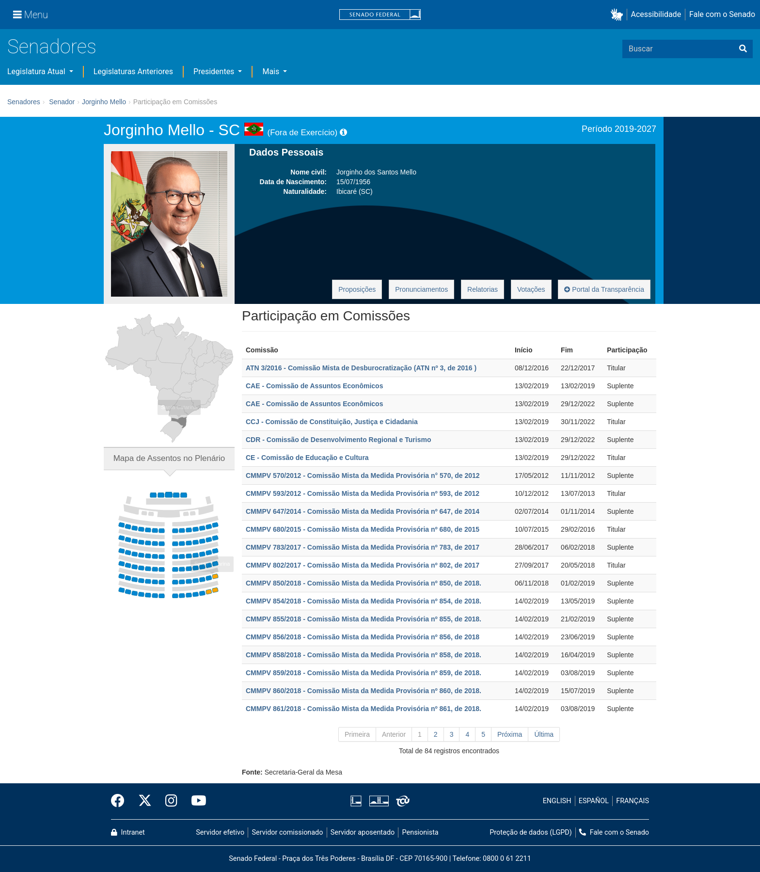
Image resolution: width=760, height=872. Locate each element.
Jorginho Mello (104, 102)
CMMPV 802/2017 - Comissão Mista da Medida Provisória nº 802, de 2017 (362, 565)
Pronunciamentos (421, 289)
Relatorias (482, 289)
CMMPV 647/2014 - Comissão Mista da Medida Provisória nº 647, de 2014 (362, 511)
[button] (619, 14)
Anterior (394, 734)
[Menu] (30, 14)
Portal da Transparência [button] (604, 289)
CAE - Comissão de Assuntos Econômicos (314, 386)
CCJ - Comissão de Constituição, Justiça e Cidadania (332, 422)
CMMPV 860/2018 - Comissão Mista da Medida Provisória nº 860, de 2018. (363, 691)
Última (544, 734)
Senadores (51, 46)
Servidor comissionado (287, 832)
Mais (271, 71)
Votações (531, 289)
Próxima (509, 734)
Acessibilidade (656, 14)
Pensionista (420, 832)
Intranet (128, 832)
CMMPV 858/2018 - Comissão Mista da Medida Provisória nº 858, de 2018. (363, 655)
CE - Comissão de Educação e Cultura (307, 457)
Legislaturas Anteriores (133, 71)
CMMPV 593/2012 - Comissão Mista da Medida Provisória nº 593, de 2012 (362, 493)
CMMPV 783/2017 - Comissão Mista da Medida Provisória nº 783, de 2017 (362, 547)
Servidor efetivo (220, 832)
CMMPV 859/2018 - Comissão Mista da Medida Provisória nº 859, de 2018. (363, 673)
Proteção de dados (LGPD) (531, 832)
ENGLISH (557, 801)
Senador (62, 102)
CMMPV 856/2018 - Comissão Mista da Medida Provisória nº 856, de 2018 (362, 637)
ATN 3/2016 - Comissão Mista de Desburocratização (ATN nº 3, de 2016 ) (361, 368)
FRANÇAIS (632, 801)
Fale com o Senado (722, 14)
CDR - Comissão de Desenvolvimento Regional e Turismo (338, 440)
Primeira (357, 734)
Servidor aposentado (363, 832)
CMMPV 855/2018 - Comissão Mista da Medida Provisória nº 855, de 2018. (363, 619)
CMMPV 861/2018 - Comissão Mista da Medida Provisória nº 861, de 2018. (363, 709)
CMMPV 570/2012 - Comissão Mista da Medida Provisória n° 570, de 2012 (363, 475)
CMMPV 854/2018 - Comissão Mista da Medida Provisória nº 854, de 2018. (363, 601)
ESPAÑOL (594, 801)
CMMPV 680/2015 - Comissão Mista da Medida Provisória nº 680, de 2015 (362, 529)
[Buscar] (743, 49)
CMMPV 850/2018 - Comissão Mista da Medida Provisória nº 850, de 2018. (363, 583)
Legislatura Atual (37, 71)
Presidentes (214, 71)
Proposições (357, 289)
